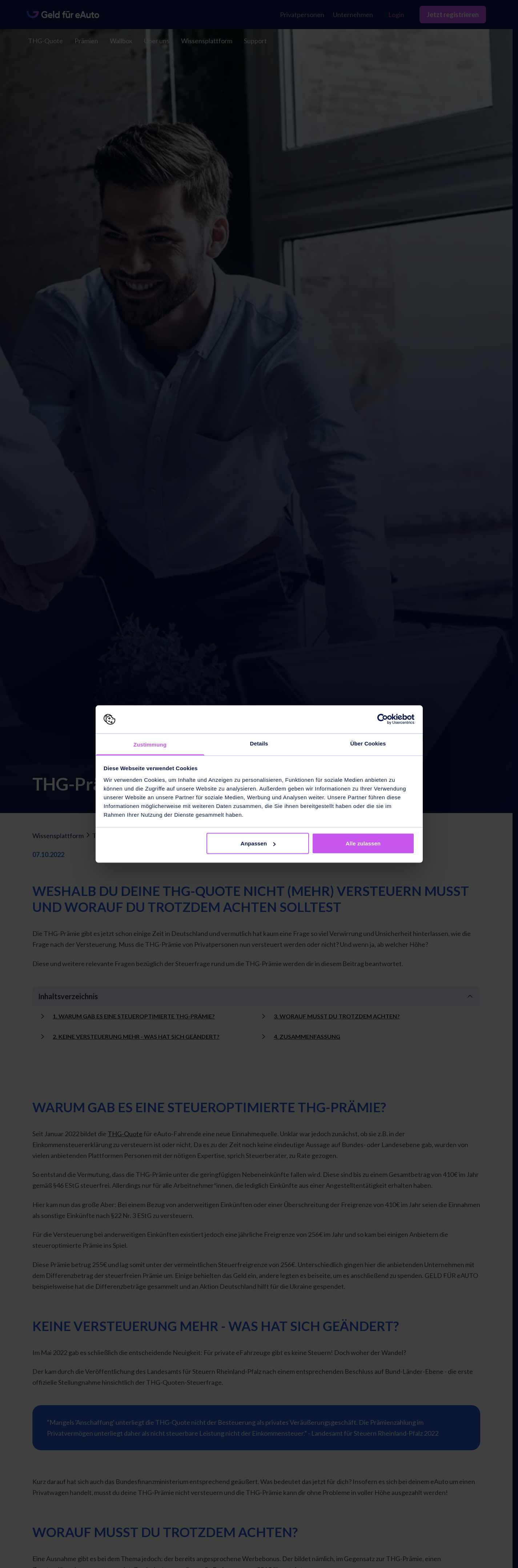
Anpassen (258, 843)
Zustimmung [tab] (149, 744)
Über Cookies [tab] (368, 743)
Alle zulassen (363, 843)
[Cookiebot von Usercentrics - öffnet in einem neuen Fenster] (382, 719)
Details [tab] (259, 743)
